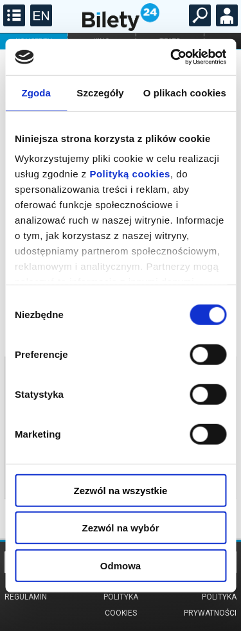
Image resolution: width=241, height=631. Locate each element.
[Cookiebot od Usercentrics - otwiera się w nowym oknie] (171, 57)
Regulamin (25, 596)
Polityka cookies (120, 605)
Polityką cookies (129, 173)
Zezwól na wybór (120, 527)
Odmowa (120, 565)
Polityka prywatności (210, 605)
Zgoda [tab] (36, 92)
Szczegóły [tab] (99, 92)
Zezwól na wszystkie (121, 489)
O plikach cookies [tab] (184, 92)
